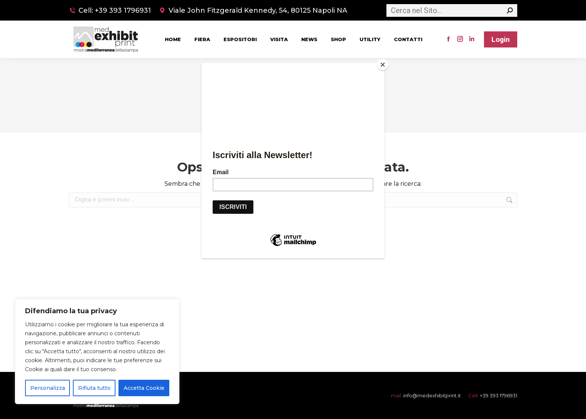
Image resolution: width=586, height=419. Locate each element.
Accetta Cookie (144, 388)
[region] (97, 351)
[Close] (382, 64)
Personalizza (47, 388)
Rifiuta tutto (94, 388)
